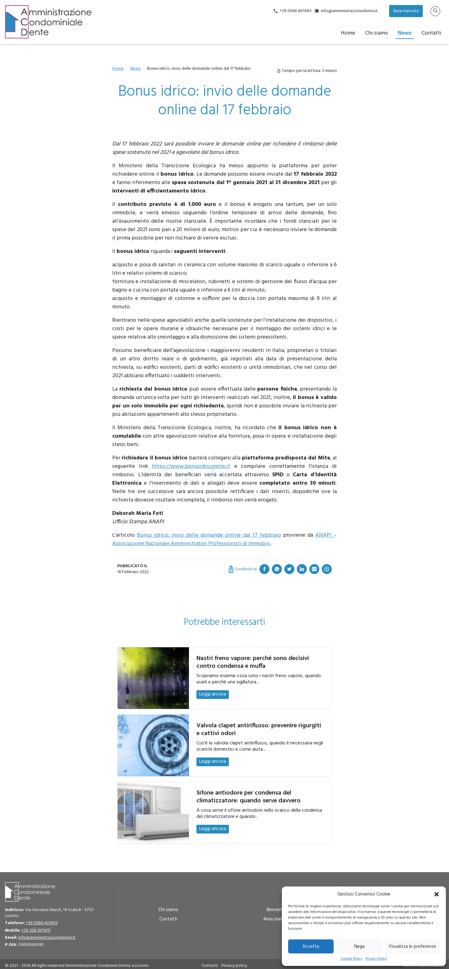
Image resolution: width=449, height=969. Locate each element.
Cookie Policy (351, 959)
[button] (436, 894)
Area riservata (406, 11)
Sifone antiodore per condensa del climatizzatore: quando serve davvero (248, 797)
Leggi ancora (212, 694)
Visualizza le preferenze (412, 946)
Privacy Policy (376, 959)
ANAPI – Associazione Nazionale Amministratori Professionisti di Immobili (224, 539)
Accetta (310, 946)
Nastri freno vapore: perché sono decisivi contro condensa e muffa (252, 662)
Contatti (432, 33)
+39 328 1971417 (36, 930)
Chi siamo (376, 33)
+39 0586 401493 (295, 11)
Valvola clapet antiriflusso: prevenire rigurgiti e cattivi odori (258, 730)
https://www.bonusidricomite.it (191, 466)
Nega (359, 946)
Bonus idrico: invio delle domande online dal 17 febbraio (209, 535)
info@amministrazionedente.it (349, 11)
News (405, 33)
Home (348, 33)
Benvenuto (278, 910)
